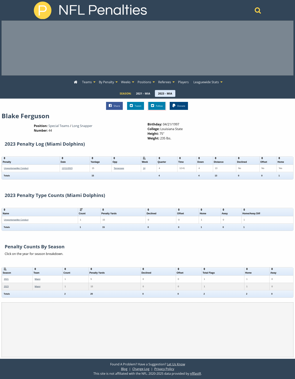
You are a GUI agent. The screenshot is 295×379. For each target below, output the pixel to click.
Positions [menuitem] (144, 82)
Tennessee (119, 168)
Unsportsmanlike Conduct (16, 168)
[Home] (258, 11)
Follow (157, 106)
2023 (6, 286)
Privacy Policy (164, 369)
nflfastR (195, 373)
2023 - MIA (165, 93)
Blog (124, 369)
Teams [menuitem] (87, 82)
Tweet (135, 106)
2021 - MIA (143, 93)
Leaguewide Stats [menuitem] (206, 82)
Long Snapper (82, 126)
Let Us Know (176, 364)
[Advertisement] (147, 48)
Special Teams (58, 126)
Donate (178, 106)
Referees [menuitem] (164, 82)
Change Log (140, 369)
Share (114, 106)
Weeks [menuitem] (126, 82)
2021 (6, 279)
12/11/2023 (67, 168)
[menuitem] (75, 82)
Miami (37, 279)
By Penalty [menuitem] (106, 82)
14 (144, 168)
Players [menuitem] (183, 82)
